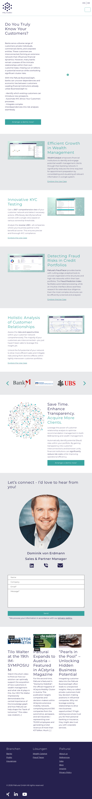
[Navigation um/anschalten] (88, 9)
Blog (61, 765)
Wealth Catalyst (40, 753)
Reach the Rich (14, 641)
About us (63, 753)
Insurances (38, 641)
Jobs (61, 761)
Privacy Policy (65, 772)
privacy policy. (65, 618)
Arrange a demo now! (23, 122)
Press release (39, 645)
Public (37, 649)
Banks (11, 637)
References (64, 757)
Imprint (62, 769)
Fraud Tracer (38, 757)
